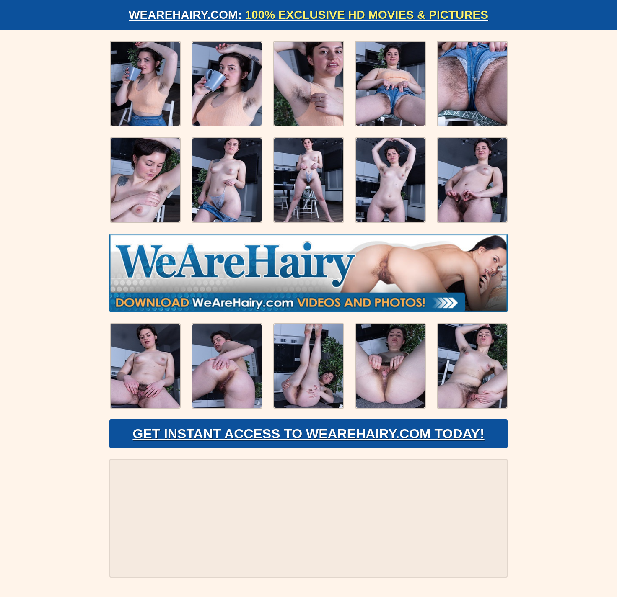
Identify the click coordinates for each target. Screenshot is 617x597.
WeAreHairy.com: (308, 14)
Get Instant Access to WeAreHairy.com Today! (308, 433)
